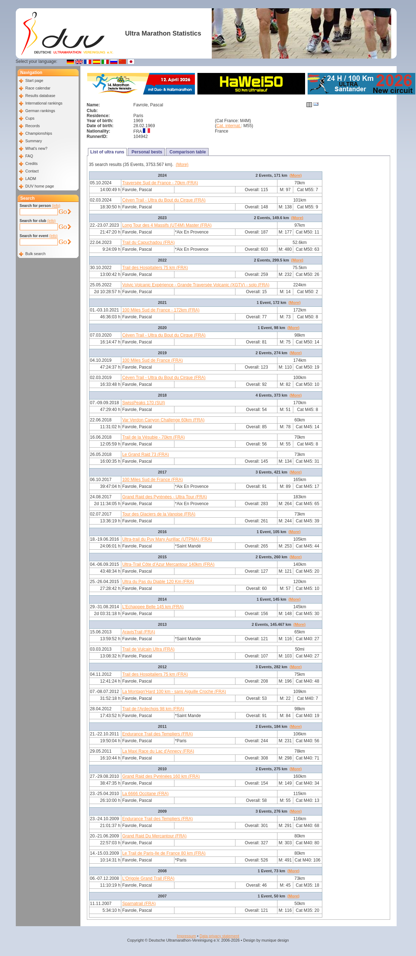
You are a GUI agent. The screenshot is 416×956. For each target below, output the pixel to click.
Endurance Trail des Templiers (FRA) (157, 733)
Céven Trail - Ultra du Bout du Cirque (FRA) (163, 200)
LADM (30, 178)
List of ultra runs (107, 151)
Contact (32, 171)
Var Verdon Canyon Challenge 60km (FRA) (163, 419)
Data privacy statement (219, 936)
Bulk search (35, 253)
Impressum (186, 936)
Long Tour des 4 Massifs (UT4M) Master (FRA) (166, 225)
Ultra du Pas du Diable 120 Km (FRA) (158, 581)
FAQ (29, 156)
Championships (38, 133)
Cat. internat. (228, 125)
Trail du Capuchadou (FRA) (148, 242)
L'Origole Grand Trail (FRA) (148, 878)
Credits (31, 163)
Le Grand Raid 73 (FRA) (145, 454)
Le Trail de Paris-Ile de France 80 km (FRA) (163, 853)
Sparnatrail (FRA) (138, 903)
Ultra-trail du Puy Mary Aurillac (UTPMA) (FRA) (167, 539)
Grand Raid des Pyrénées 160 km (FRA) (161, 776)
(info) (56, 206)
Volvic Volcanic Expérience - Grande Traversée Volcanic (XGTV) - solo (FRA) (195, 284)
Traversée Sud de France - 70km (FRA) (160, 182)
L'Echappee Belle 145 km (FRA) (152, 606)
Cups (29, 118)
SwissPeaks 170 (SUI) (143, 402)
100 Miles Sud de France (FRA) (152, 360)
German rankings (40, 110)
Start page (34, 80)
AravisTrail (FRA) (138, 631)
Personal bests (146, 151)
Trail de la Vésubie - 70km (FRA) (153, 437)
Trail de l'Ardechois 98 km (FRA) (153, 708)
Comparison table (187, 151)
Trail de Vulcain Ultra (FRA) (148, 649)
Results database (40, 95)
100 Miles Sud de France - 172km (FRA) (160, 310)
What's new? (36, 148)
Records (32, 126)
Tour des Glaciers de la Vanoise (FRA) (158, 514)
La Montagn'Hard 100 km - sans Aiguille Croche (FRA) (174, 691)
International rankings (43, 103)
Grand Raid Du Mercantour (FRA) (154, 836)
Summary (33, 141)
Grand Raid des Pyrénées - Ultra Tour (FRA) (164, 496)
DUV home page (39, 186)
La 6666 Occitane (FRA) (145, 793)
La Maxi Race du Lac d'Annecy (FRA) (158, 751)
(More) (182, 164)
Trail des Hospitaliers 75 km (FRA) (155, 267)
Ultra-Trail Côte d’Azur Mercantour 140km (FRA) (168, 564)
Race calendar (38, 88)
